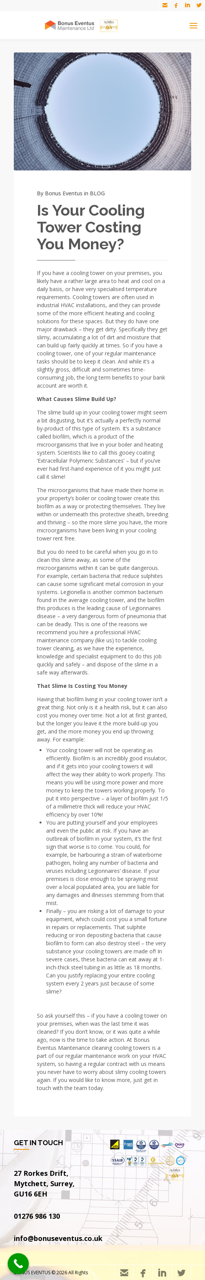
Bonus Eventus (64, 193)
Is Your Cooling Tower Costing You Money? (91, 227)
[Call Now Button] (18, 1263)
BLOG (97, 193)
